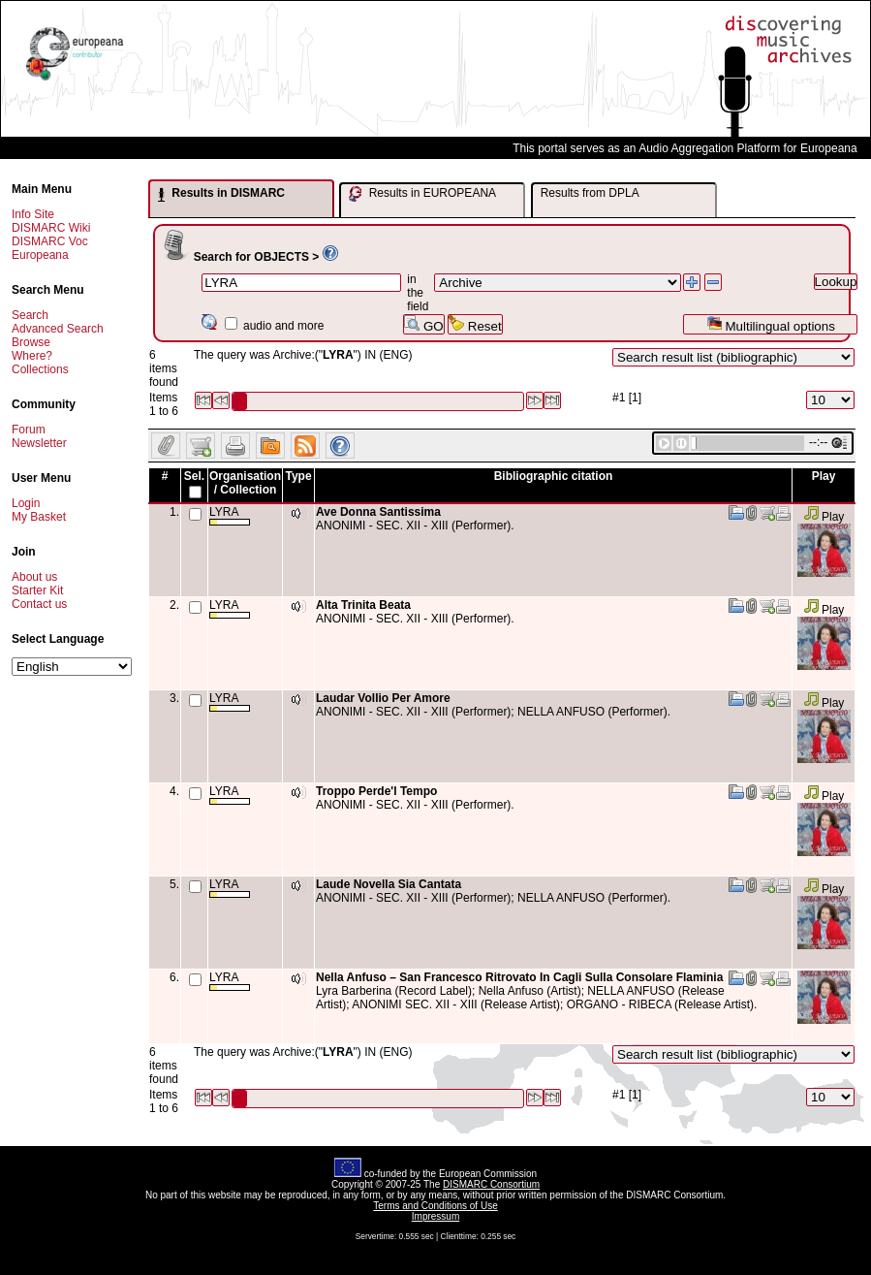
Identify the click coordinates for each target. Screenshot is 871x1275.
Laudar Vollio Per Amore (383, 698)
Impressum (435, 1216)
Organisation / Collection (245, 482)
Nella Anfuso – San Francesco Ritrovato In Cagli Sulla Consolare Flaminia (519, 977)
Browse (31, 342)
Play (824, 517)
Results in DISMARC (221, 194)
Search (30, 315)
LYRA (229, 515)
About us (34, 577)
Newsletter (39, 443)
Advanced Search (58, 328)
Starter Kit (37, 590)
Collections (40, 369)
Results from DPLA (590, 193)
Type (298, 476)
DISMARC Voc (50, 241)
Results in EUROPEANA (422, 194)
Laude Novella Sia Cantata (388, 884)
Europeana (40, 255)
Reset (475, 324)
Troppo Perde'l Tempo (376, 791)
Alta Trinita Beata (363, 605)
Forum (29, 429)
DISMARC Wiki (51, 228)
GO (423, 324)
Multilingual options (770, 324)
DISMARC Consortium (491, 1184)
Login (26, 503)
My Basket (39, 517)
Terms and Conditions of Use (435, 1205)
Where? (32, 356)
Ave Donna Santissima (378, 512)
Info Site (33, 214)
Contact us (39, 604)
